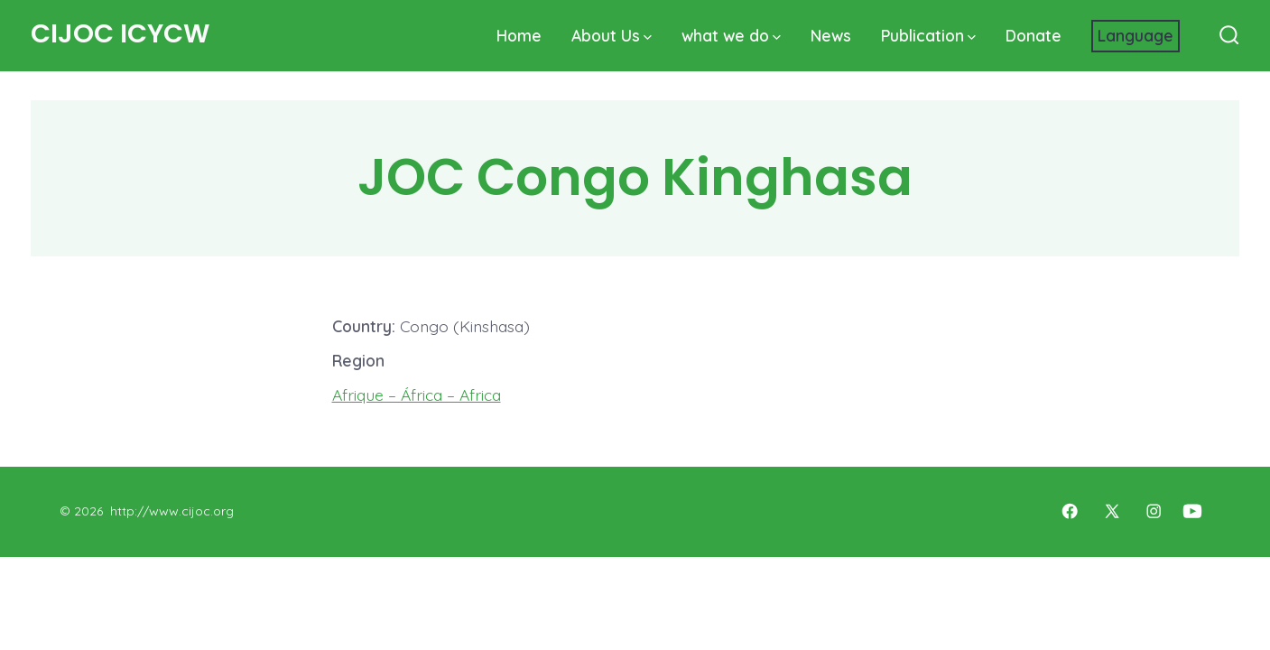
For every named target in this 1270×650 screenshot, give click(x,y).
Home (519, 35)
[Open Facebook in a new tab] (1069, 511)
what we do (731, 35)
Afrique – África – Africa (416, 394)
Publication (928, 35)
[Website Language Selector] (1135, 36)
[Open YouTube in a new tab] (1192, 511)
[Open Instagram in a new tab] (1153, 511)
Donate (1033, 35)
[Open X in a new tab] (1112, 511)
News (831, 35)
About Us (611, 35)
